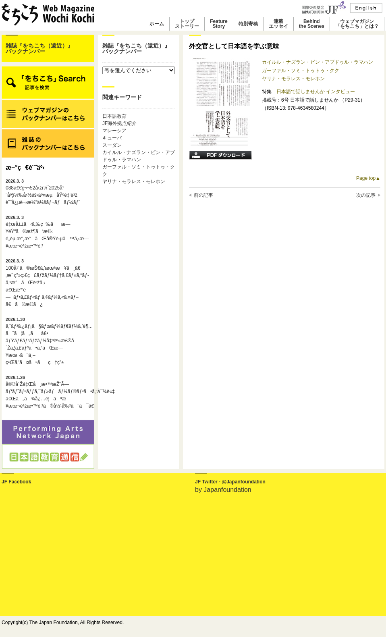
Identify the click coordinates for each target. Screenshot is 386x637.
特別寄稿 (248, 24)
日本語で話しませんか (301, 91)
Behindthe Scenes (311, 24)
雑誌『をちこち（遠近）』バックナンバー (39, 48)
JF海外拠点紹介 (119, 123)
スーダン (112, 145)
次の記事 (366, 195)
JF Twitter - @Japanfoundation (230, 482)
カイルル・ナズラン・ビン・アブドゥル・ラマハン (317, 62)
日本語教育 (114, 116)
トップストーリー (187, 24)
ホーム (156, 24)
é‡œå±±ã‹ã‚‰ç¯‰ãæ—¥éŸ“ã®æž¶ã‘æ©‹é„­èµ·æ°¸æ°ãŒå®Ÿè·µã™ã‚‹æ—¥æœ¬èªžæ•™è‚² (47, 232)
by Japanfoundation (223, 489)
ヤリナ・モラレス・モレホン (133, 181)
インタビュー (340, 91)
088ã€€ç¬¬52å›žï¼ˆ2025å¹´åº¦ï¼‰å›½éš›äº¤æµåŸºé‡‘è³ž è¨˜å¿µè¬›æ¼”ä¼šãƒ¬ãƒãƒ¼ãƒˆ (43, 192)
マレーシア (114, 130)
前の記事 (203, 195)
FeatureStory (218, 24)
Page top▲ (368, 178)
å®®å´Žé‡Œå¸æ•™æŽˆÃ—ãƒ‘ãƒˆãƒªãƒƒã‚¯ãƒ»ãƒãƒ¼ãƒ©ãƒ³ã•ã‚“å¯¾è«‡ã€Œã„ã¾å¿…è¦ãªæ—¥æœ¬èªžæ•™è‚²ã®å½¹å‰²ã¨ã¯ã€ (48, 392)
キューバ (112, 138)
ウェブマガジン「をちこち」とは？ (357, 24)
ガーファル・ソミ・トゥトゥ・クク (300, 70)
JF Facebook (16, 482)
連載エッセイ (278, 24)
